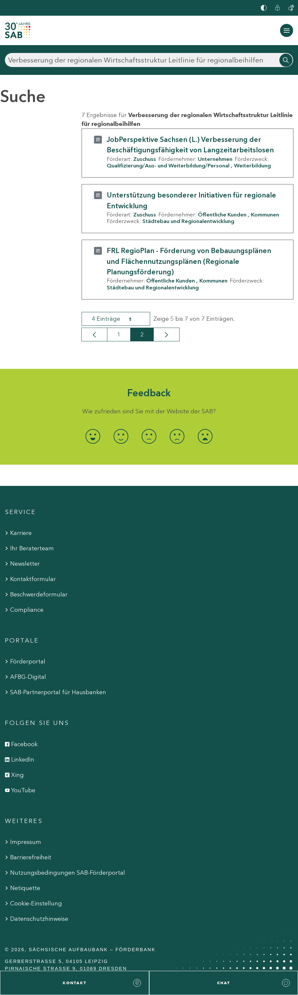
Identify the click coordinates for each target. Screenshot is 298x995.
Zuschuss (144, 159)
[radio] (93, 436)
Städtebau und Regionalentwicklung (188, 221)
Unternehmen (215, 159)
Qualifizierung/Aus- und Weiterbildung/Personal (168, 165)
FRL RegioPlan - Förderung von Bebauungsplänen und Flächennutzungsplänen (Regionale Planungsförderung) (189, 261)
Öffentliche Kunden (222, 214)
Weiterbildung (252, 165)
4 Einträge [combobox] (117, 318)
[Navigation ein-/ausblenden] (286, 30)
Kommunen (265, 214)
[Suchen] (149, 60)
